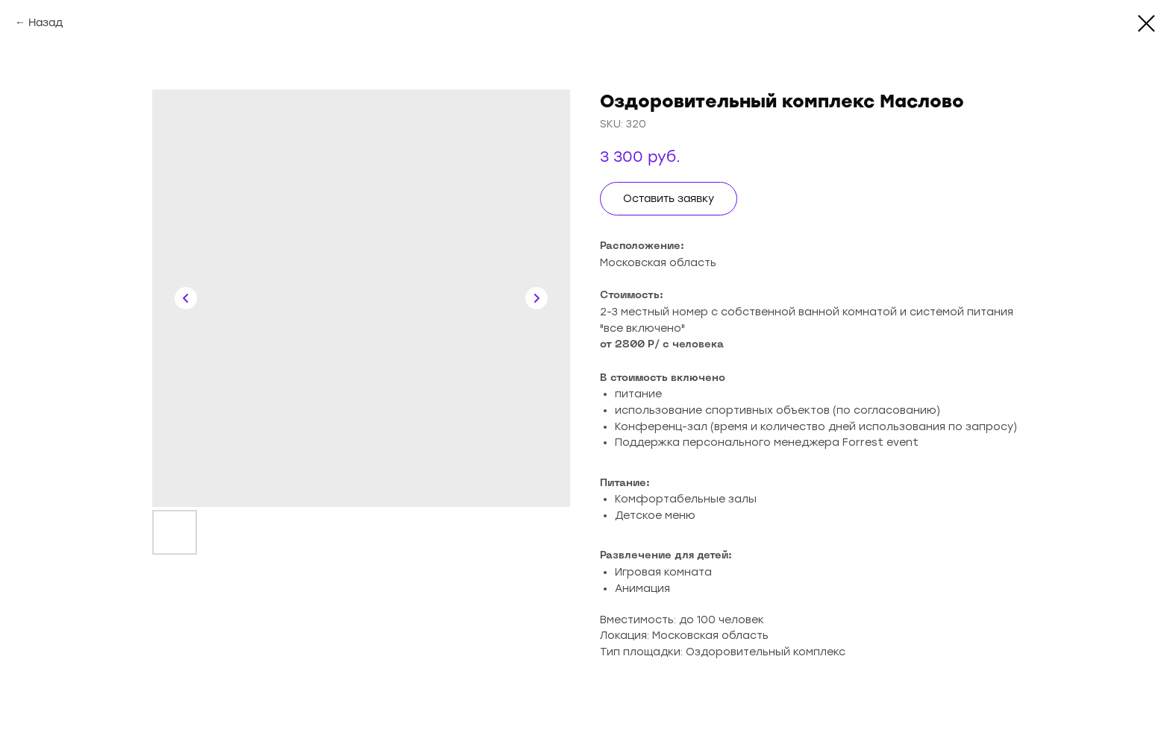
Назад (45, 22)
